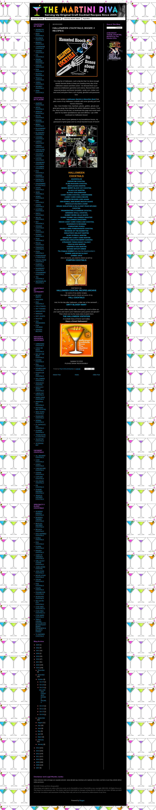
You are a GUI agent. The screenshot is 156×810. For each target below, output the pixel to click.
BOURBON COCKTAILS (40, 39)
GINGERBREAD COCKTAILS (40, 184)
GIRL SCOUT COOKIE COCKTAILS (40, 562)
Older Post (96, 375)
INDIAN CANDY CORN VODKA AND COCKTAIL (76, 222)
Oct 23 (42, 687)
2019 (38, 656)
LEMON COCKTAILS (40, 205)
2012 (38, 753)
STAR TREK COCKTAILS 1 (40, 607)
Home (77, 375)
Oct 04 (42, 714)
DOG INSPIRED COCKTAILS (41, 534)
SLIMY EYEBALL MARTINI (76, 235)
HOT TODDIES (40, 309)
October (40, 679)
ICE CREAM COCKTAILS (40, 482)
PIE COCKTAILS (40, 486)
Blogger (81, 800)
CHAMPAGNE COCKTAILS (40, 47)
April (39, 734)
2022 (38, 648)
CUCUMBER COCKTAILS (40, 167)
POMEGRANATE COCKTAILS (41, 256)
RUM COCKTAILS (40, 70)
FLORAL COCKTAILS (40, 547)
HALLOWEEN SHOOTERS (76, 219)
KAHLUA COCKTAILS (40, 66)
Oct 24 (42, 685)
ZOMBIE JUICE (76, 255)
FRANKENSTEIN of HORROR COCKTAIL (76, 210)
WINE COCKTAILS (40, 91)
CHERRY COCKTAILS (40, 146)
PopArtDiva (86, 18)
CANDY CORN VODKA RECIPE (76, 197)
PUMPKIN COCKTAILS (76, 260)
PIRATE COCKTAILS (40, 589)
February (41, 740)
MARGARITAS (40, 311)
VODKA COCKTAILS (40, 83)
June (39, 728)
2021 (38, 650)
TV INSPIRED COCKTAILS (40, 635)
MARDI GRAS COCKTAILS (40, 398)
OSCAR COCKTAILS (40, 580)
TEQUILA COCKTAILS (40, 79)
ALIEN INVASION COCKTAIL (76, 183)
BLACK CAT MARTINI (76, 190)
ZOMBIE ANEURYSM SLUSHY (76, 253)
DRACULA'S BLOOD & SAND (76, 204)
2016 (38, 665)
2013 (38, 751)
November (41, 675)
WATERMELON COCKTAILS (41, 282)
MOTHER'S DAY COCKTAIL (41, 408)
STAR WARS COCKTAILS (40, 616)
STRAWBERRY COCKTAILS (41, 273)
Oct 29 (42, 682)
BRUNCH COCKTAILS (40, 530)
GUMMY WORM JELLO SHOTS (76, 215)
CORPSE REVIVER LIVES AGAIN (76, 199)
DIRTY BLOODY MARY (76, 305)
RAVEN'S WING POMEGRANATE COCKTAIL (76, 228)
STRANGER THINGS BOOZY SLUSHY (76, 242)
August (40, 722)
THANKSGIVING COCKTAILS (40, 435)
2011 (38, 756)
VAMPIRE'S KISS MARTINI (76, 246)
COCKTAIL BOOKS (37, 18)
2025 (38, 645)
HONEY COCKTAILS (40, 197)
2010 (38, 759)
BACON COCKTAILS (40, 116)
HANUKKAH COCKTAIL (40, 384)
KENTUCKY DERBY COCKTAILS (40, 389)
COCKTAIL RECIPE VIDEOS (72, 18)
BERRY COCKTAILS (40, 125)
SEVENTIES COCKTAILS (40, 597)
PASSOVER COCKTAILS (40, 417)
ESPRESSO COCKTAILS (40, 180)
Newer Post (57, 375)
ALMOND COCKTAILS (40, 104)
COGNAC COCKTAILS (40, 51)
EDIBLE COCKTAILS (40, 539)
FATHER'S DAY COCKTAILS (41, 369)
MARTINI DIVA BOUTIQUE (53, 18)
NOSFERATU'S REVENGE (76, 224)
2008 (38, 765)
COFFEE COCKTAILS (40, 159)
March (40, 737)
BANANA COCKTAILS (40, 121)
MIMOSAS (39, 313)
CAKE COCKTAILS (40, 461)
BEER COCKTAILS (40, 34)
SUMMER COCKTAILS (40, 431)
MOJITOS (39, 318)
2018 (38, 659)
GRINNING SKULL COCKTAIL (76, 213)
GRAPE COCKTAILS (40, 188)
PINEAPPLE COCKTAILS (40, 248)
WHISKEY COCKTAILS (40, 87)
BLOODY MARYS (39, 296)
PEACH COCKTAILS (40, 231)
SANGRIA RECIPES (39, 330)
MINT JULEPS (40, 316)
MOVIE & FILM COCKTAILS (40, 576)
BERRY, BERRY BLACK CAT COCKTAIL (76, 188)
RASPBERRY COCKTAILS (40, 269)
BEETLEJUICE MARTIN (76, 186)
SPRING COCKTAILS (40, 421)
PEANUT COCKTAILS (40, 235)
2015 (38, 668)
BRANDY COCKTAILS (40, 43)
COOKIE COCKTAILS (40, 473)
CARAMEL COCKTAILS (40, 138)
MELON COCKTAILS (40, 218)
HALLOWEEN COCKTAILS (40, 379)
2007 (38, 768)
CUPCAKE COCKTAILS (40, 477)
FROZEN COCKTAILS (40, 551)
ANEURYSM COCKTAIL (76, 181)
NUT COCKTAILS (40, 222)
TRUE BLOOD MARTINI (76, 244)
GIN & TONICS (40, 306)
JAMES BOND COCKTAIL (40, 568)
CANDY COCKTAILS (40, 465)
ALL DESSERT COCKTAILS (40, 456)
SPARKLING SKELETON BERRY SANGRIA (76, 240)
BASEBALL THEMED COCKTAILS (40, 519)
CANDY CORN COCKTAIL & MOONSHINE (76, 195)
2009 (38, 762)
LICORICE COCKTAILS (40, 210)
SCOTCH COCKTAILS (40, 74)
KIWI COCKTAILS (40, 201)
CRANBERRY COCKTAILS (40, 163)
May (39, 731)
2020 (38, 653)
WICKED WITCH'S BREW (76, 249)
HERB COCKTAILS (40, 193)
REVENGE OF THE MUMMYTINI (76, 231)
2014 (38, 748)
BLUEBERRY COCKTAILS (40, 133)
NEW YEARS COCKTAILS (40, 413)
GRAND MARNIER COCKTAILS (40, 61)
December (41, 670)
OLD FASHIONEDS (40, 322)
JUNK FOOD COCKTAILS (40, 572)
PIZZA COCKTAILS (40, 252)
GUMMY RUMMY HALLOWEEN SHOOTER (76, 217)
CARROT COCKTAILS (40, 142)
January (40, 744)
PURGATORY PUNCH (76, 226)
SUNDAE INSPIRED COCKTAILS (40, 491)
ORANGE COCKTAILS (40, 227)
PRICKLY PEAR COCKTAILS (41, 261)
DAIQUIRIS (39, 299)
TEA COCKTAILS (40, 278)
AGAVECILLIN (76, 179)
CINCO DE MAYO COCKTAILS (40, 349)
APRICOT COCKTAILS (40, 112)
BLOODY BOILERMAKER (76, 192)
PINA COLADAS (39, 326)
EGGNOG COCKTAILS (40, 176)
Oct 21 (42, 709)
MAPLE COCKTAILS (40, 214)
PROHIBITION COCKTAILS (40, 593)
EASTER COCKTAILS (40, 361)
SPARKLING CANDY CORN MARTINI (76, 237)
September (41, 718)
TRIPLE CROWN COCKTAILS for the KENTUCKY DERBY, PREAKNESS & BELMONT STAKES (41, 626)
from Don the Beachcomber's (76, 251)
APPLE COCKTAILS (40, 108)
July (39, 725)
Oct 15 (42, 711)
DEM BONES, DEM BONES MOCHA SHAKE (76, 201)
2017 (38, 662)
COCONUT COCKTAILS (40, 155)
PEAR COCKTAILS (40, 239)
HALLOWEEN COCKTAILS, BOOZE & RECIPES (42, 696)
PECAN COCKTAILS (40, 244)
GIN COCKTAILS (40, 56)
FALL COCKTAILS (76, 298)
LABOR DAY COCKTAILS (40, 394)
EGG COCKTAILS (40, 172)
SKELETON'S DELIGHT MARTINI (76, 233)
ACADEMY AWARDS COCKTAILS (40, 513)
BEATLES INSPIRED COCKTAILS (40, 525)
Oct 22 (42, 706)
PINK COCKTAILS (40, 584)
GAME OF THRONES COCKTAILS (40, 556)
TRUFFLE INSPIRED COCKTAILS (40, 497)
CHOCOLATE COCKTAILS (40, 150)
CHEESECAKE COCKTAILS (41, 469)
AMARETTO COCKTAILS (40, 30)
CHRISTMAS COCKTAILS (40, 344)
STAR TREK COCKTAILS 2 (40, 612)
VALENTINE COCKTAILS (40, 440)
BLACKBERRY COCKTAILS (40, 129)
